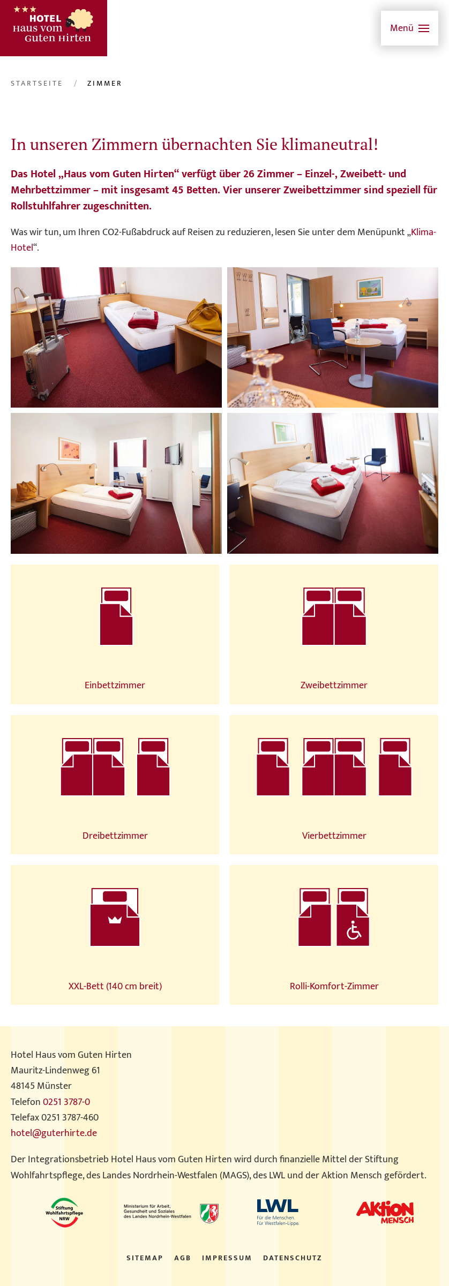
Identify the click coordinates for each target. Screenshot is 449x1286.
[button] (410, 28)
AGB (182, 1258)
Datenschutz (293, 1258)
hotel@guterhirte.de (54, 1133)
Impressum (227, 1258)
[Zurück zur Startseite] (53, 28)
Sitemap (144, 1258)
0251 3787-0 (66, 1102)
